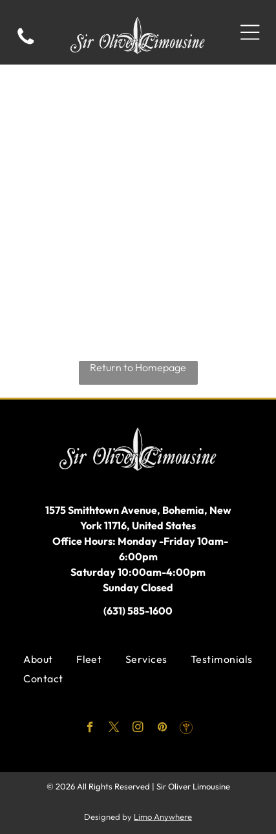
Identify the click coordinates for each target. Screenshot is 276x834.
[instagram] (138, 728)
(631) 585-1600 (138, 610)
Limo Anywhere (163, 816)
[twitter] (114, 728)
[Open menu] (249, 32)
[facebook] (90, 728)
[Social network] (186, 728)
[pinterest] (162, 728)
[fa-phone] (25, 43)
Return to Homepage (138, 367)
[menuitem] (38, 659)
